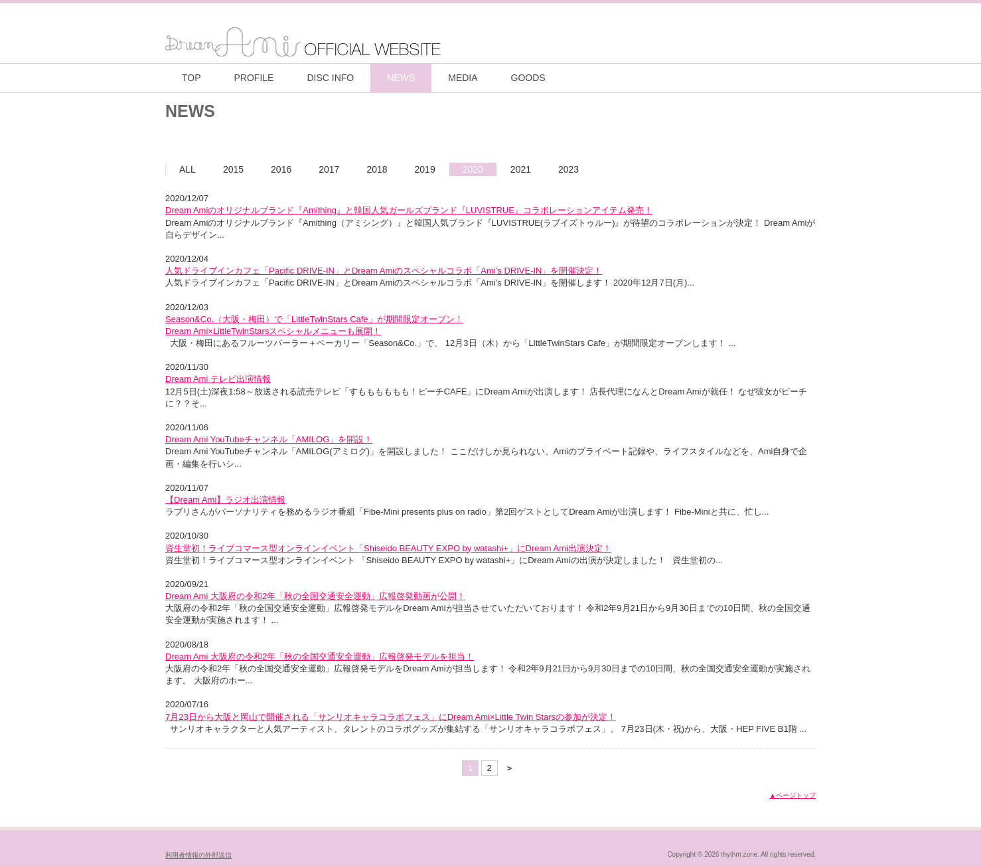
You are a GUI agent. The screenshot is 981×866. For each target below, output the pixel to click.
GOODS (528, 77)
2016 (281, 169)
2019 (425, 169)
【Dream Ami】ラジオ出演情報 (225, 500)
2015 (233, 169)
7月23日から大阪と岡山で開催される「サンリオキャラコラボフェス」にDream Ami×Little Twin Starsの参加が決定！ (390, 717)
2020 (473, 169)
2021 (520, 169)
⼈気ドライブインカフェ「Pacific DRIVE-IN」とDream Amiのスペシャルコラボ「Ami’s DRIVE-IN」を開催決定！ (383, 271)
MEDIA (462, 77)
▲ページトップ (792, 795)
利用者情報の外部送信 (198, 855)
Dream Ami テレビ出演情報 (218, 379)
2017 (329, 169)
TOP (191, 77)
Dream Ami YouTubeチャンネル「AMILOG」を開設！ (268, 439)
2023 (568, 169)
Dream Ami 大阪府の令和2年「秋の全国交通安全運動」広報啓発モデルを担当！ (319, 656)
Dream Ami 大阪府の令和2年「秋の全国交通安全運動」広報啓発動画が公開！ (315, 596)
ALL (187, 169)
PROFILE (254, 77)
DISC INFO (330, 77)
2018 (376, 169)
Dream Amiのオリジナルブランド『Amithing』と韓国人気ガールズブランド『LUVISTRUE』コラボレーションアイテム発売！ (408, 210)
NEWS (401, 77)
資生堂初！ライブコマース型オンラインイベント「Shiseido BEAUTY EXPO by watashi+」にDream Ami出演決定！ (388, 548)
